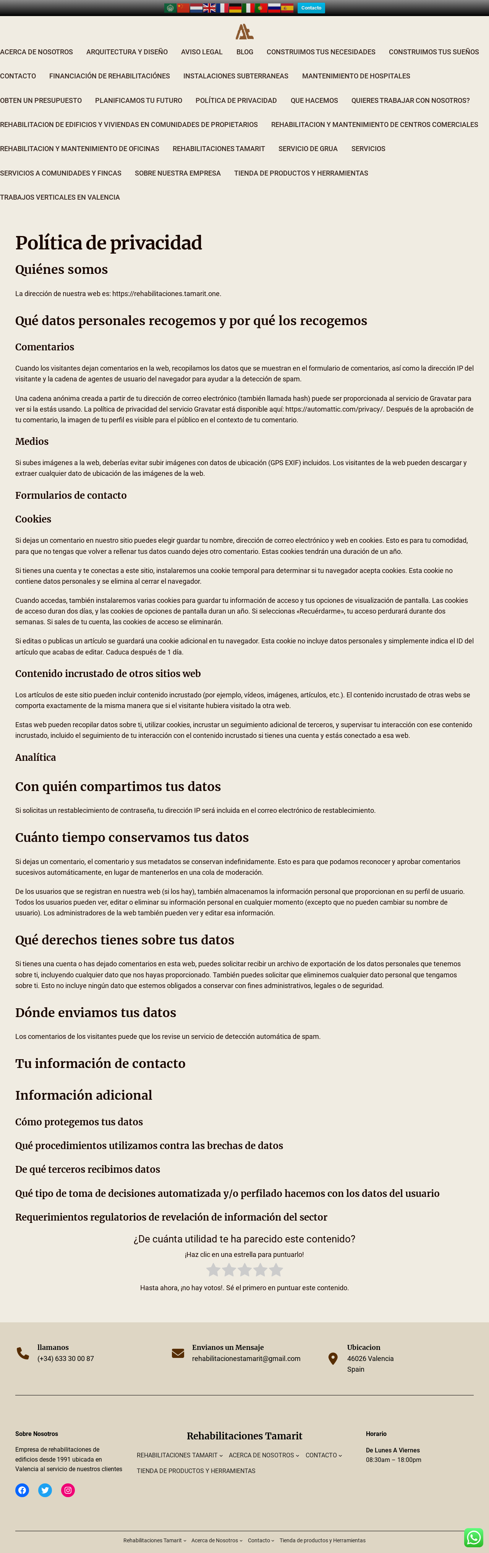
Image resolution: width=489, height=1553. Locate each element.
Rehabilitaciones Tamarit (219, 138)
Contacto (18, 65)
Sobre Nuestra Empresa (178, 162)
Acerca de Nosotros (36, 40)
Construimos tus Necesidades (321, 40)
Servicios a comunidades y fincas (60, 162)
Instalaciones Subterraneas (235, 65)
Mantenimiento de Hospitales (356, 65)
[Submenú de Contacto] (340, 1444)
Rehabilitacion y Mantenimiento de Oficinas (79, 138)
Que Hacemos (314, 89)
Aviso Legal (202, 40)
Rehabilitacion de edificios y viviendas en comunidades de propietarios (129, 113)
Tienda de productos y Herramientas (301, 162)
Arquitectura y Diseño (127, 40)
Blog (244, 40)
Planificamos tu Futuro (138, 89)
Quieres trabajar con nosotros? (410, 89)
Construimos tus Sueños (434, 40)
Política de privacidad (236, 89)
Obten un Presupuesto (41, 89)
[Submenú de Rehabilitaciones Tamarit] (221, 1444)
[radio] (213, 1260)
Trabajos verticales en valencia (60, 186)
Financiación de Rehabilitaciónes (109, 65)
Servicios (368, 138)
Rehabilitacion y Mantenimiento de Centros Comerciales (374, 113)
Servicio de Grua (308, 138)
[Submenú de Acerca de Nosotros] (298, 1444)
